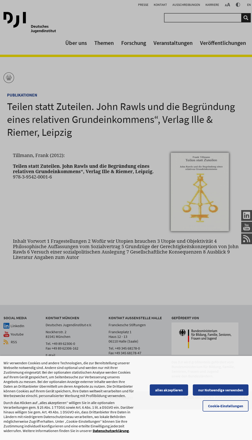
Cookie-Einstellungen (225, 408)
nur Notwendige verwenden (220, 392)
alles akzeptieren (169, 392)
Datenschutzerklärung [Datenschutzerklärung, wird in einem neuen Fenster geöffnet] (111, 432)
